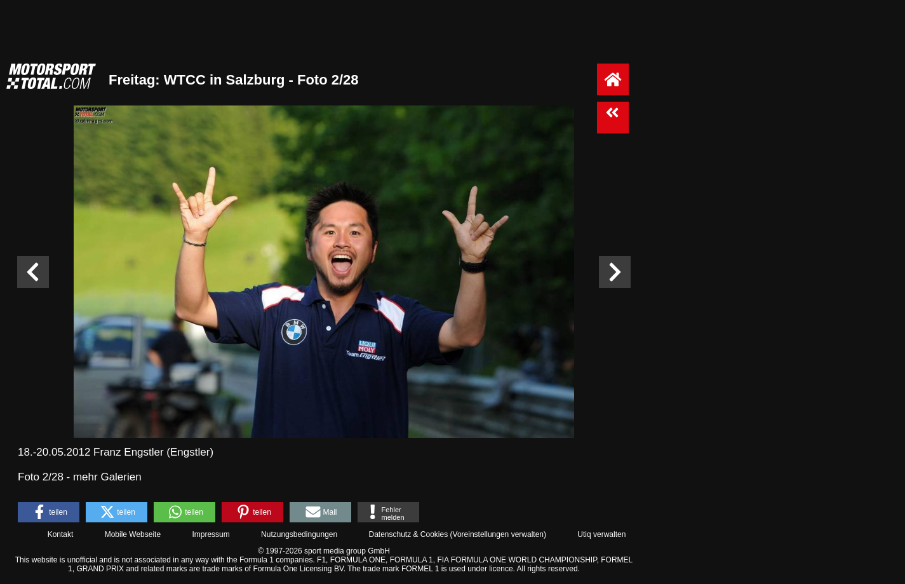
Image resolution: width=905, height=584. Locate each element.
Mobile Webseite (133, 534)
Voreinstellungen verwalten (498, 534)
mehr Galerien (107, 477)
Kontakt (61, 534)
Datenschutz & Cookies (408, 534)
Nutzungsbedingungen (299, 534)
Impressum (210, 534)
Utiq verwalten (601, 534)
